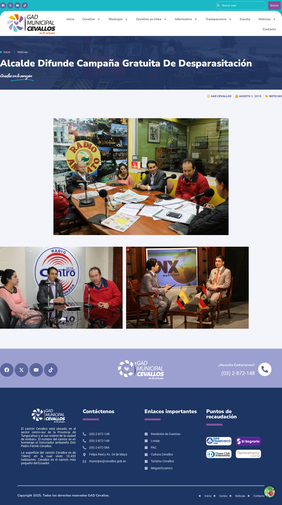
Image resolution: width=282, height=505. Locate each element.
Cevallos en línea (151, 19)
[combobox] (241, 5)
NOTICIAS (275, 96)
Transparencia (219, 19)
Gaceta (245, 19)
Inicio (70, 19)
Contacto (269, 29)
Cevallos (91, 19)
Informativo (186, 19)
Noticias (267, 19)
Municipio (118, 19)
